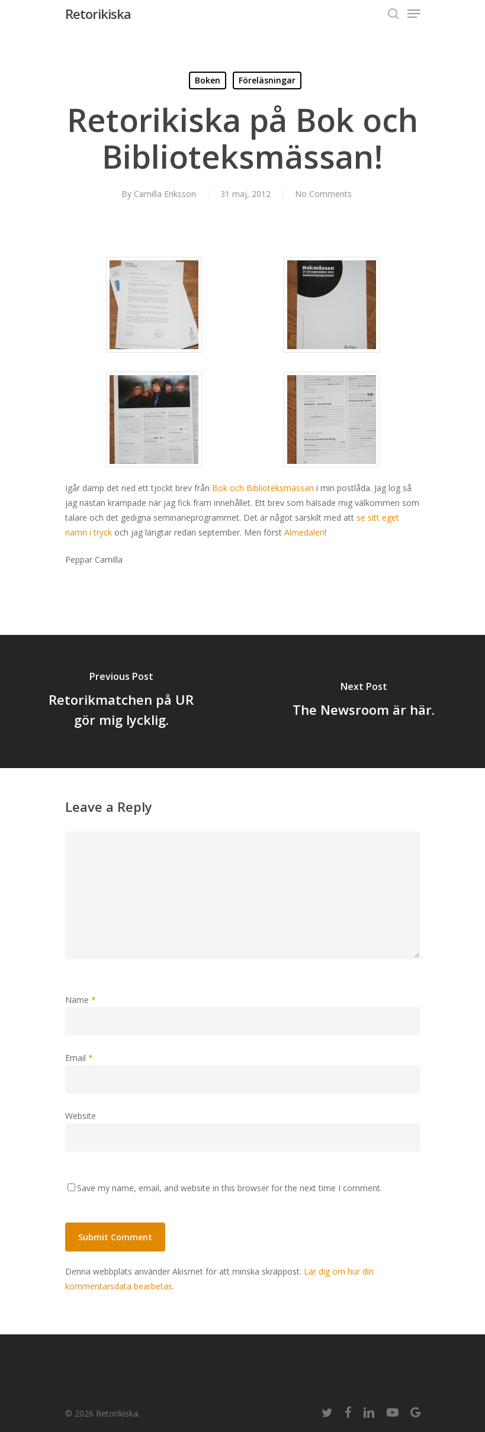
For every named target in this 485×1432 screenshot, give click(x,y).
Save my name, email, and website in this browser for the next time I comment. (229, 1188)
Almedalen (304, 532)
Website (80, 1115)
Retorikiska (98, 13)
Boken (207, 80)
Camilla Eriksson (165, 193)
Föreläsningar (267, 80)
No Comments (323, 193)
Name (80, 999)
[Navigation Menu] (413, 14)
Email (79, 1057)
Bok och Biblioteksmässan (263, 488)
